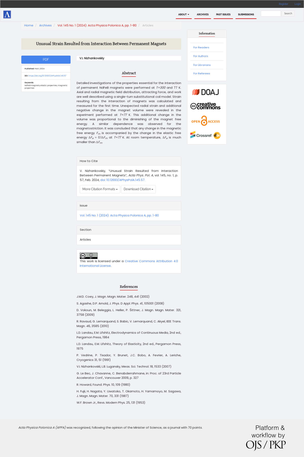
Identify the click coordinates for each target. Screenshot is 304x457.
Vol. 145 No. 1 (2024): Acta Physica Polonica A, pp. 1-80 (97, 25)
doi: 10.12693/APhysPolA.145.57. (122, 180)
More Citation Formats (100, 189)
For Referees (201, 73)
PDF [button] (46, 59)
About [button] (183, 14)
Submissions (246, 14)
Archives (202, 14)
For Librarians (202, 65)
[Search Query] (271, 13)
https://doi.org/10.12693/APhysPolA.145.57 (47, 76)
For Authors (200, 56)
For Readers (201, 47)
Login (298, 4)
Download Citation (138, 189)
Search (288, 13)
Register (283, 4)
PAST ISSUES (223, 14)
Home (28, 25)
